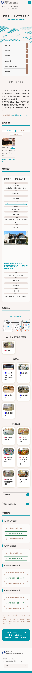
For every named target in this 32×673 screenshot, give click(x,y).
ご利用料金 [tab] (6, 494)
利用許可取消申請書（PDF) (16, 597)
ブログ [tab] (23, 131)
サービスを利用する (16, 6)
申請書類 (7, 71)
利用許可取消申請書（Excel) (16, 603)
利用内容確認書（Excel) (16, 558)
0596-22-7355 (16, 280)
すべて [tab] (9, 131)
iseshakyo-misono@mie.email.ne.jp (16, 204)
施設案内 (7, 56)
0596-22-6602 (16, 193)
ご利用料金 (8, 61)
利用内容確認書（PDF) (15, 553)
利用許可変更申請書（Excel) (16, 578)
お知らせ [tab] (16, 134)
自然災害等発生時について (19, 115)
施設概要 (7, 50)
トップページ (5, 6)
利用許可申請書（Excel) (16, 533)
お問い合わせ (9, 666)
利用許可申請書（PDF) (15, 528)
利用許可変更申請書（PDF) (16, 572)
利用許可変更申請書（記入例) (16, 583)
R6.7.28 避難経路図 (16, 316)
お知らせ (7, 45)
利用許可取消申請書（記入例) (16, 608)
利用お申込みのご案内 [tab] (9, 504)
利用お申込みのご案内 (11, 66)
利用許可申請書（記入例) (16, 539)
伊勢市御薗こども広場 (13, 263)
